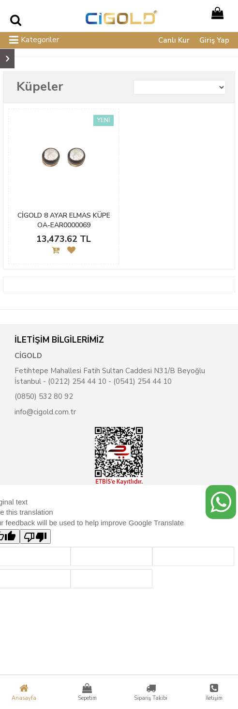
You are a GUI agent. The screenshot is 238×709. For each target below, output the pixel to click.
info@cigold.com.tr (45, 412)
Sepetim (87, 692)
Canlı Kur (174, 40)
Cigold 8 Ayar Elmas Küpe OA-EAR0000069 (63, 220)
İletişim (214, 692)
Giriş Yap (214, 40)
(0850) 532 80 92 (44, 396)
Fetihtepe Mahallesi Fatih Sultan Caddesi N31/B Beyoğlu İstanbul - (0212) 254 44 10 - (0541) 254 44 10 (110, 376)
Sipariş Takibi (150, 692)
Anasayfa (23, 692)
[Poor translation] (35, 536)
